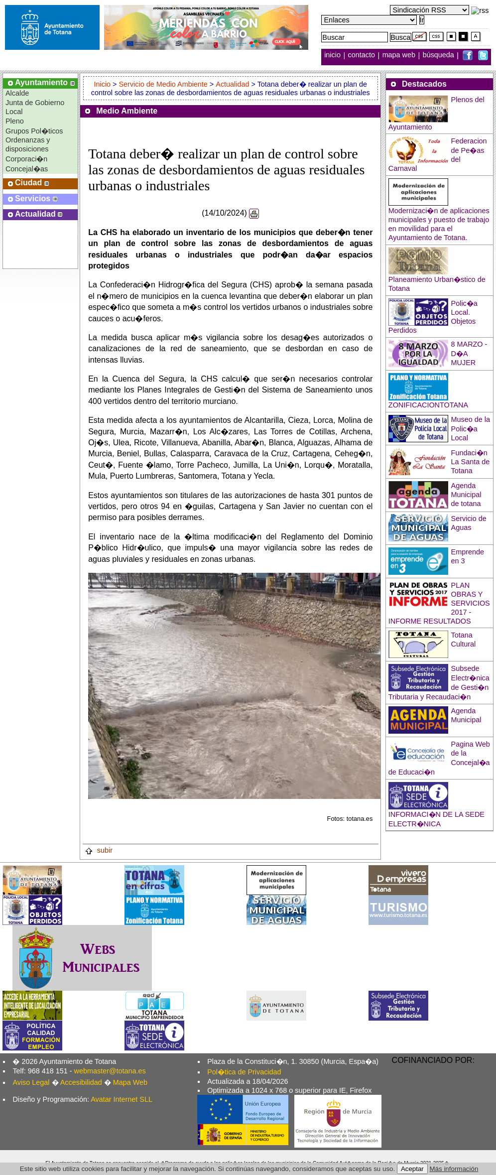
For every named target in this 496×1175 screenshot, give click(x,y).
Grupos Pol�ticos (34, 131)
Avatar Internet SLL (121, 1099)
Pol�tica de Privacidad (244, 1072)
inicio (333, 55)
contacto (361, 55)
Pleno (14, 121)
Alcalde (17, 93)
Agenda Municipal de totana (466, 495)
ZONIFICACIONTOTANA (428, 405)
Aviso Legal (30, 1082)
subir (99, 850)
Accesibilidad (81, 1082)
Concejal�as (26, 169)
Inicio (103, 84)
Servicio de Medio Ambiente (163, 84)
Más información (454, 1169)
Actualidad (232, 84)
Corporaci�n (26, 159)
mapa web (399, 55)
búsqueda (439, 55)
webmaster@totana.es (110, 1071)
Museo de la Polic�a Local (470, 428)
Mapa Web (130, 1082)
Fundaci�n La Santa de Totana (470, 462)
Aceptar (412, 1169)
